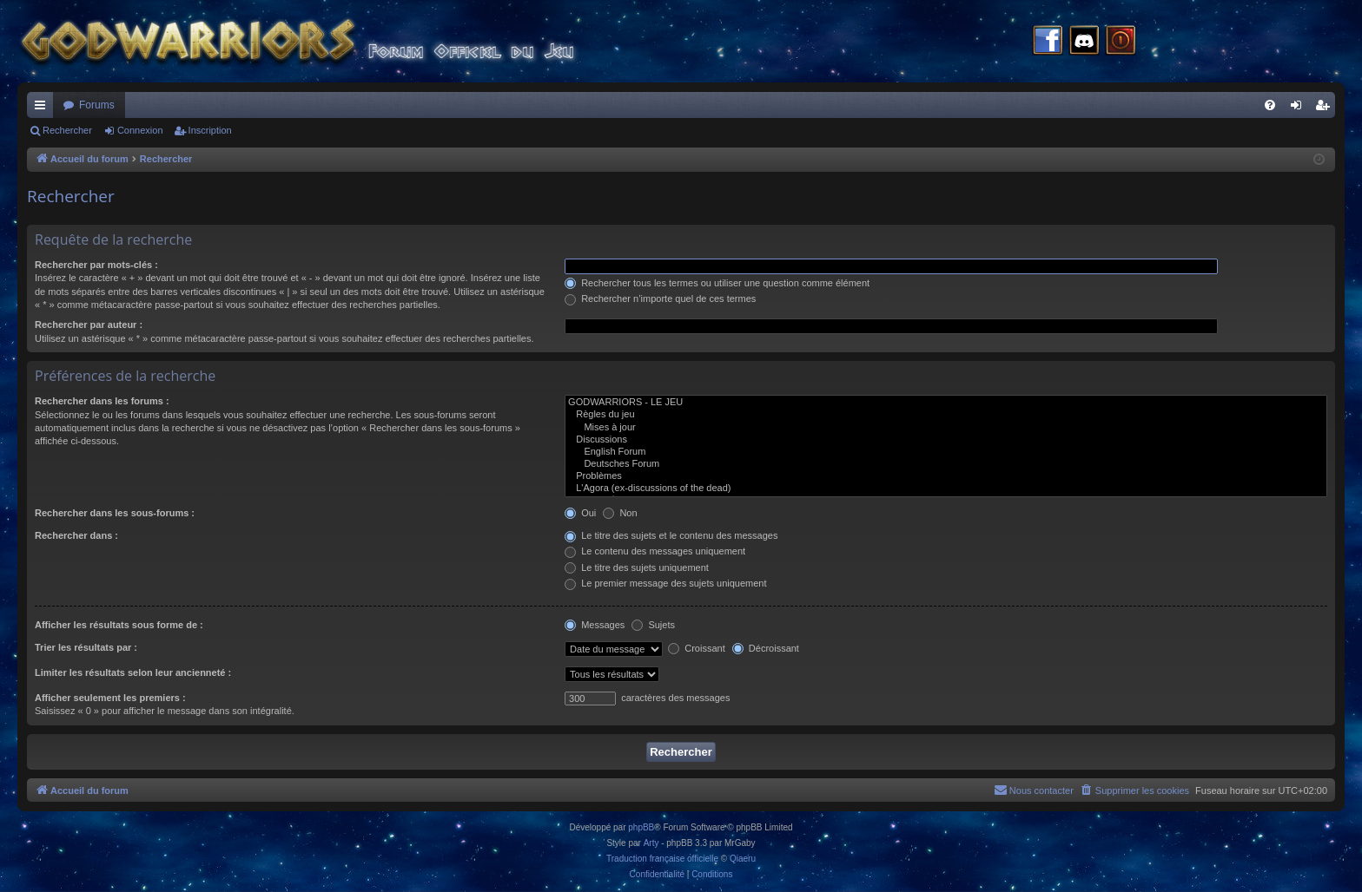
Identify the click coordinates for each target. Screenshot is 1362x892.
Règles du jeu (946, 415)
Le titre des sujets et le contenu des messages (671, 535)
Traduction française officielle (662, 858)
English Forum (946, 452)
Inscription (210, 130)
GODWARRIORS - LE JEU (946, 403)
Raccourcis (43, 108)
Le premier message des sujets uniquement (665, 583)
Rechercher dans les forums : (102, 401)
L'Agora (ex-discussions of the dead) (946, 488)
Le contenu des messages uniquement (655, 551)
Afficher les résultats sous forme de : (119, 625)
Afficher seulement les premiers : (110, 697)
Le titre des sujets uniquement (637, 567)
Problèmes (946, 476)
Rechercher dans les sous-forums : (115, 513)
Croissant (696, 648)
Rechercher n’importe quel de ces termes (660, 298)
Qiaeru (743, 858)
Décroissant (765, 648)
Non (620, 513)
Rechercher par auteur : (88, 324)
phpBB (641, 827)
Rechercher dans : (76, 535)
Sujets (653, 625)
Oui (580, 513)
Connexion (140, 130)
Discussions (946, 440)
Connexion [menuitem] (1300, 108)
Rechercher (67, 130)
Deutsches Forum (946, 464)
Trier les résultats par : (86, 647)
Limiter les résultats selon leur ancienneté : (133, 672)
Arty (651, 843)
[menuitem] (1270, 105)
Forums (97, 105)
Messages (595, 625)
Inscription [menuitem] (1326, 108)
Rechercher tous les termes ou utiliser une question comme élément (717, 283)
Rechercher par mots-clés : (96, 264)
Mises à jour (946, 428)
